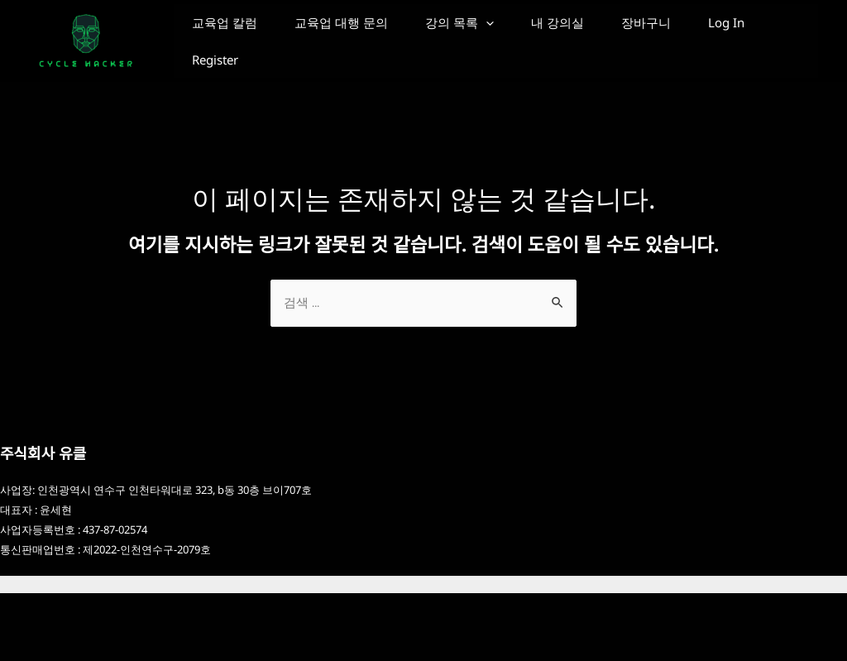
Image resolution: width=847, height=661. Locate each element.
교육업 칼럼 (231, 37)
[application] (517, 37)
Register (308, 111)
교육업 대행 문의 (360, 37)
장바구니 (702, 37)
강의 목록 (491, 37)
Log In (217, 111)
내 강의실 (601, 37)
